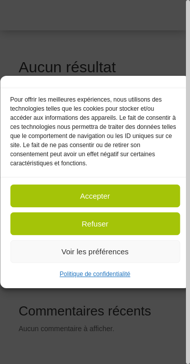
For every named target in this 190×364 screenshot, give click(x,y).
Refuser (95, 223)
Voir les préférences (95, 251)
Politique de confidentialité (95, 274)
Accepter (95, 196)
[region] (95, 182)
